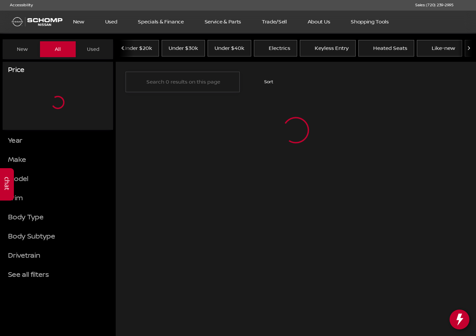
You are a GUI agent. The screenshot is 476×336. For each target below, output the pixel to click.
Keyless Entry (328, 49)
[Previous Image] (123, 49)
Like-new (439, 49)
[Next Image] (468, 49)
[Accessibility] (18, 5)
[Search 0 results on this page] (182, 83)
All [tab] (58, 49)
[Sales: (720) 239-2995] (434, 5)
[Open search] (461, 22)
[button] (468, 5)
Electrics (275, 49)
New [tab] (22, 49)
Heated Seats (386, 49)
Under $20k (137, 49)
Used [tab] (93, 49)
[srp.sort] (265, 83)
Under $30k (183, 49)
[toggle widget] (459, 319)
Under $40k (229, 49)
